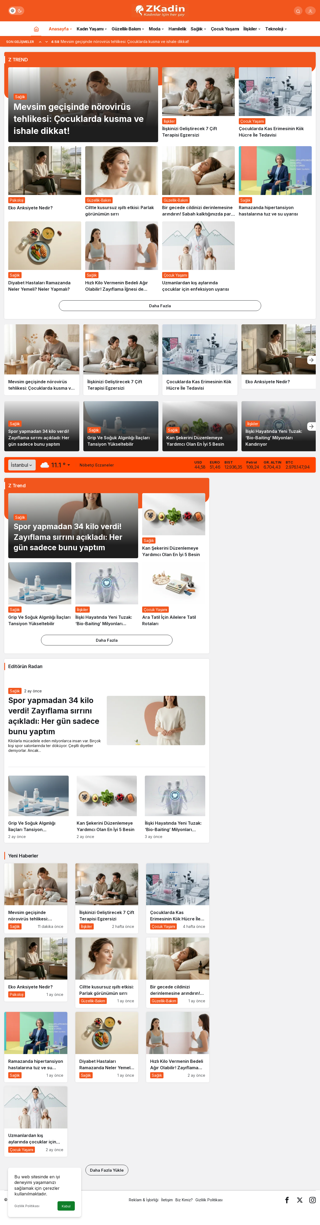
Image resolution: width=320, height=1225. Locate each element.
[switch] (16, 10)
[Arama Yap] (298, 10)
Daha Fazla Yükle (107, 1170)
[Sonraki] (46, 41)
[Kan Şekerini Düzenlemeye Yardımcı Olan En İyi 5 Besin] (173, 525)
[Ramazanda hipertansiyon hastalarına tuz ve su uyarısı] (275, 181)
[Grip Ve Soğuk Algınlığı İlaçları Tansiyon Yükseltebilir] (39, 594)
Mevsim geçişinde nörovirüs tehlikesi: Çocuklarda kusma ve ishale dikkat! (79, 119)
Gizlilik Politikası (26, 1206)
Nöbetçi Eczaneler (97, 465)
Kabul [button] (66, 1206)
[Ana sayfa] (36, 28)
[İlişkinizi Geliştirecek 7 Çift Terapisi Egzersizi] (198, 104)
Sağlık (20, 96)
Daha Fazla (160, 305)
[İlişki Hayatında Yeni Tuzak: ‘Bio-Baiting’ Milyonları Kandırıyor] (106, 594)
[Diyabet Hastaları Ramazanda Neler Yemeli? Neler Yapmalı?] (44, 257)
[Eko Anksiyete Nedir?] (44, 181)
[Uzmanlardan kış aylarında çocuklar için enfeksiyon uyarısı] (198, 257)
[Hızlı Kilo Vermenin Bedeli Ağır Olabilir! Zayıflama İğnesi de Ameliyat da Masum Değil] (121, 257)
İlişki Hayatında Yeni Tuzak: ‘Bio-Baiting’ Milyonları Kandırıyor (273, 438)
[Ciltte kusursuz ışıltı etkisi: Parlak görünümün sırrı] (121, 181)
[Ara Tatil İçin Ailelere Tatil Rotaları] (173, 594)
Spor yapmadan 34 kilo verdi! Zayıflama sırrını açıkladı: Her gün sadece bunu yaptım (38, 438)
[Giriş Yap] (310, 10)
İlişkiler (252, 423)
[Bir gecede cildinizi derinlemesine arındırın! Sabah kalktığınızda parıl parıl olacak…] (198, 181)
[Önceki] (40, 41)
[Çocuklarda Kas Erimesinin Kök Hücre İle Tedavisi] (275, 104)
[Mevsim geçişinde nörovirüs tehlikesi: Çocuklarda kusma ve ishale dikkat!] (41, 359)
